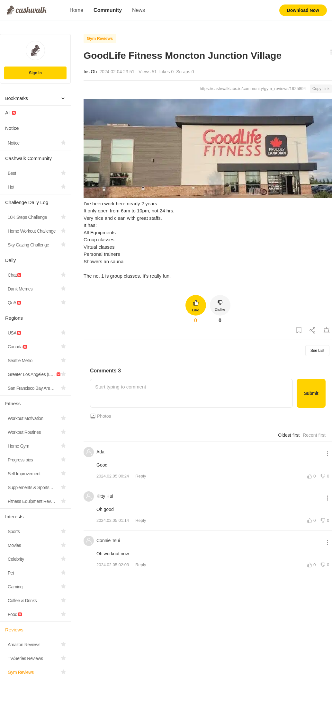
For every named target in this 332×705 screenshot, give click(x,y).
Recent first (314, 435)
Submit (311, 393)
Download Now (303, 10)
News (138, 10)
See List (317, 350)
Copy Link (320, 88)
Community (108, 10)
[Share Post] (313, 330)
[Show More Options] (329, 52)
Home (76, 10)
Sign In (35, 73)
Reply (140, 476)
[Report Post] (326, 330)
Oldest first (289, 435)
